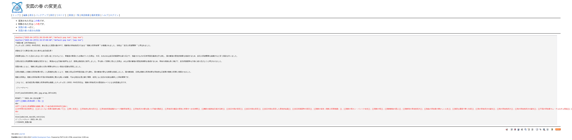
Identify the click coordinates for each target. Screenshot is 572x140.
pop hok (22, 134)
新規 (71, 15)
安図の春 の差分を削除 (29, 30)
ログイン (114, 15)
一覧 (77, 15)
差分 (31, 15)
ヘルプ (105, 15)
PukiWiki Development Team (40, 137)
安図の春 (22, 27)
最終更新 (95, 15)
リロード (60, 15)
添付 (52, 15)
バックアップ (41, 15)
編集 (25, 15)
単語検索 (85, 15)
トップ (16, 15)
